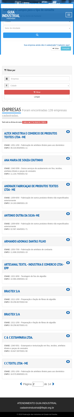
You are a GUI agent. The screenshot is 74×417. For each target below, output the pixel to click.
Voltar (56, 48)
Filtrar (37, 92)
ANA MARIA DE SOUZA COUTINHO (23, 160)
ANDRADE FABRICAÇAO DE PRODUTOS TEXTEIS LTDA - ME (31, 188)
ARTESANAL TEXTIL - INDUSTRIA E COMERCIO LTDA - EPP (34, 266)
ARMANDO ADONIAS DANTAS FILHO (25, 241)
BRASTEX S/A (12, 291)
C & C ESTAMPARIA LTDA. (18, 337)
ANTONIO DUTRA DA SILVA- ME (21, 215)
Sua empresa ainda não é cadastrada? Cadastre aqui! (47, 45)
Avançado (66, 48)
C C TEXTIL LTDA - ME (16, 363)
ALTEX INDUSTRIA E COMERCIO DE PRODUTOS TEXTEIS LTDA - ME (30, 135)
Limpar (37, 97)
